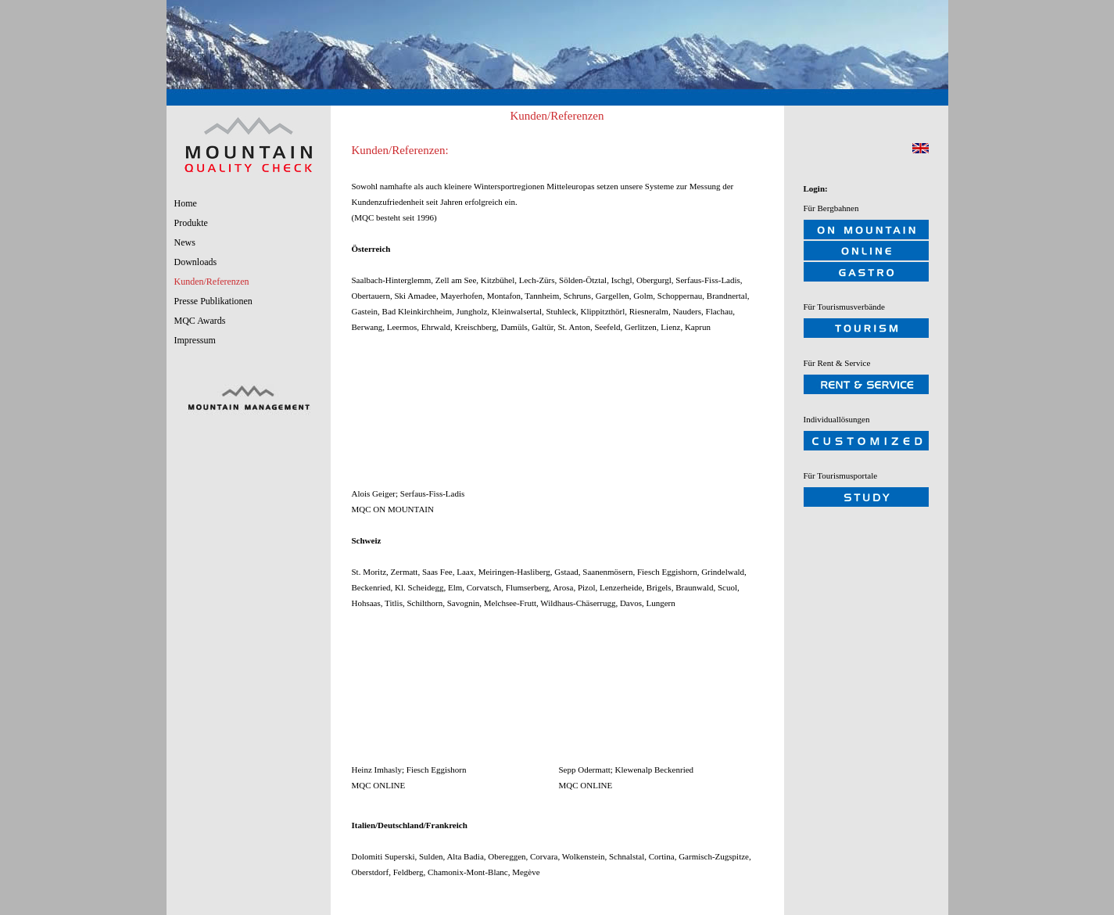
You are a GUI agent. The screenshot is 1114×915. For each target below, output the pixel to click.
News (184, 242)
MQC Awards (200, 320)
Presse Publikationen (213, 301)
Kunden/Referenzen (211, 281)
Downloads (195, 262)
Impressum (195, 340)
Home (185, 203)
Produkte (191, 222)
